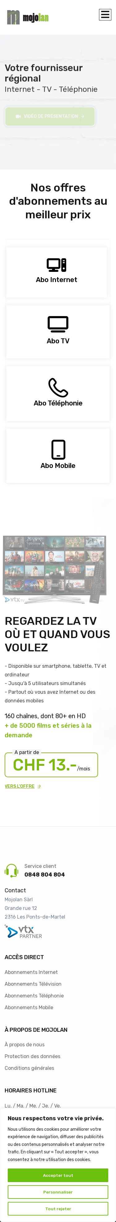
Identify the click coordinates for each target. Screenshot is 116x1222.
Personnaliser (58, 1191)
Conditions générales (29, 1067)
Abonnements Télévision (33, 982)
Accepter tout (58, 1175)
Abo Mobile (58, 464)
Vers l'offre (20, 784)
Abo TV (58, 339)
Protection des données (32, 1055)
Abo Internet (56, 278)
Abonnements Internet (31, 970)
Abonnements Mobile (29, 1006)
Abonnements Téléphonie (34, 994)
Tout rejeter (58, 1208)
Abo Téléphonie (58, 401)
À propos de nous (25, 1043)
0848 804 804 (44, 872)
